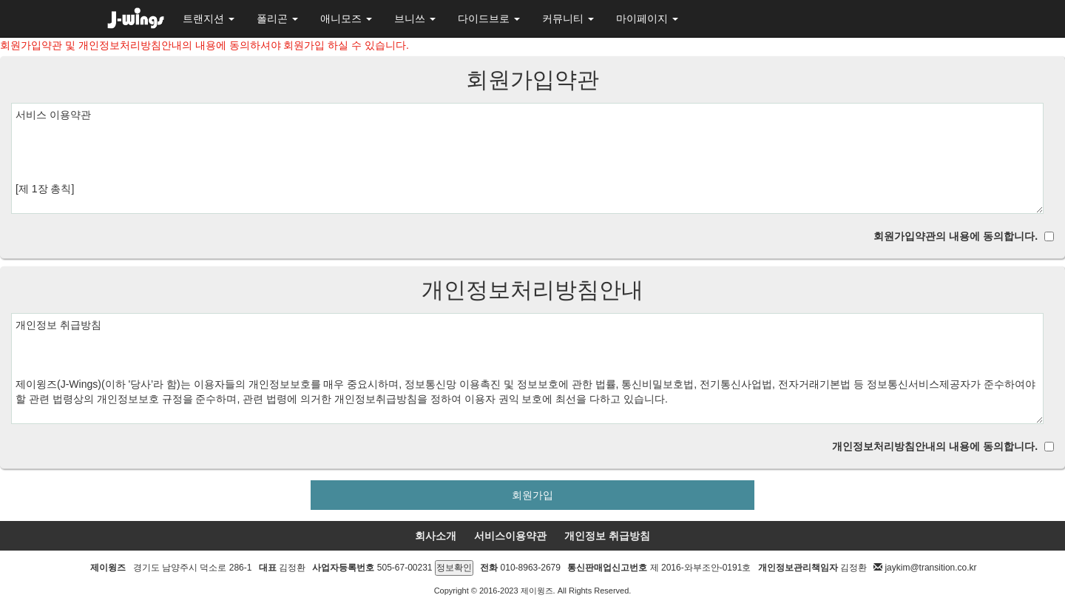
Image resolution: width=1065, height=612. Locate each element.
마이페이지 (647, 18)
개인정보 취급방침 (607, 536)
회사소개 (435, 536)
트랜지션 (208, 18)
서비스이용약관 (510, 536)
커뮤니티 (568, 18)
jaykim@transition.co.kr (930, 567)
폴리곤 (277, 18)
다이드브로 (489, 18)
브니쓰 (415, 18)
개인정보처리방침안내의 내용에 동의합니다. (935, 446)
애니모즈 (346, 18)
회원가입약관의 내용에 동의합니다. (955, 236)
